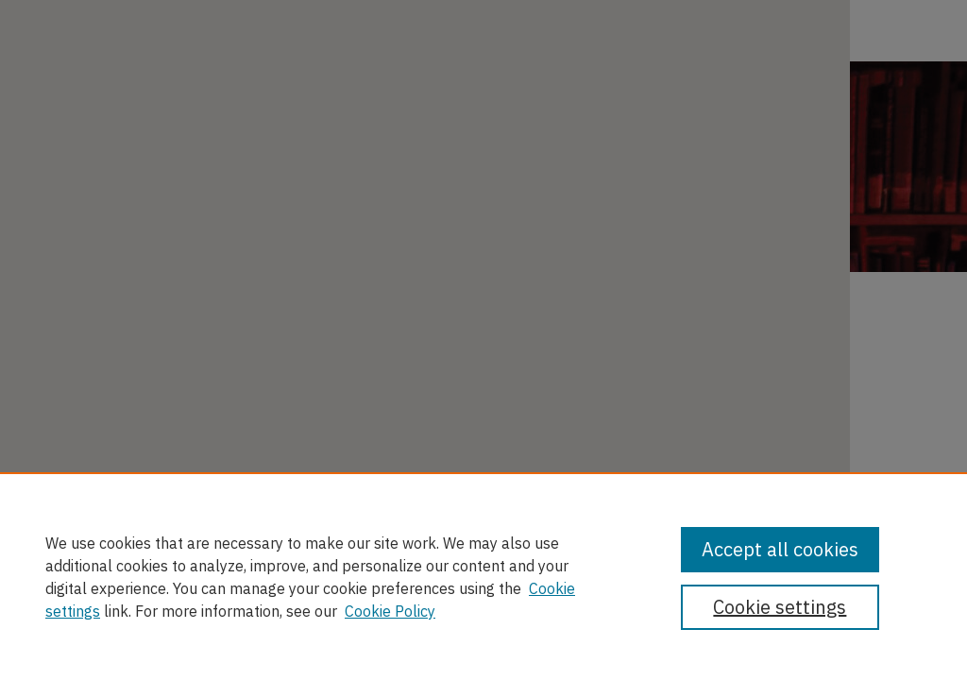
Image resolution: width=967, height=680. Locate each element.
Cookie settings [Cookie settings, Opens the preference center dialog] (779, 607)
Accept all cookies (780, 549)
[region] (483, 576)
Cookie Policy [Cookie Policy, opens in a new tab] (390, 611)
